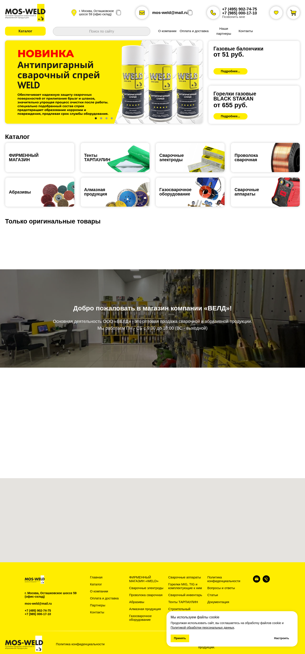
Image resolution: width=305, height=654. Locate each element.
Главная (96, 577)
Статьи (212, 595)
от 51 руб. (228, 54)
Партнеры (97, 605)
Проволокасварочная (246, 157)
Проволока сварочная (146, 595)
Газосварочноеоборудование (175, 191)
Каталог (96, 584)
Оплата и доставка (104, 598)
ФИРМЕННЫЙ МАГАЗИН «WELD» (143, 579)
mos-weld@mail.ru (170, 12)
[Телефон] (266, 581)
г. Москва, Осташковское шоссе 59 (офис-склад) (96, 12)
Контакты (97, 612)
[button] (25, 31)
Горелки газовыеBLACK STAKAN (234, 96)
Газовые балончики (238, 49)
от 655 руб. (230, 105)
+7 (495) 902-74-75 (239, 9)
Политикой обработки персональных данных (202, 627)
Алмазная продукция (95, 191)
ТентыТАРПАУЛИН (97, 157)
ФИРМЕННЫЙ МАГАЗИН (24, 157)
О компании (99, 591)
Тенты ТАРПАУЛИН (183, 602)
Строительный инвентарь (179, 610)
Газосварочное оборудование (140, 617)
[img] (254, 60)
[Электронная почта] (256, 581)
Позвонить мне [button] (233, 17)
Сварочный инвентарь (185, 595)
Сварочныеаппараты (246, 191)
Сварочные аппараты (184, 577)
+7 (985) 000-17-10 (239, 13)
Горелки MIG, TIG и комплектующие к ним (185, 586)
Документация (218, 602)
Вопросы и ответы (221, 588)
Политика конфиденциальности (223, 579)
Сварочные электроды (171, 157)
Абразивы (20, 192)
